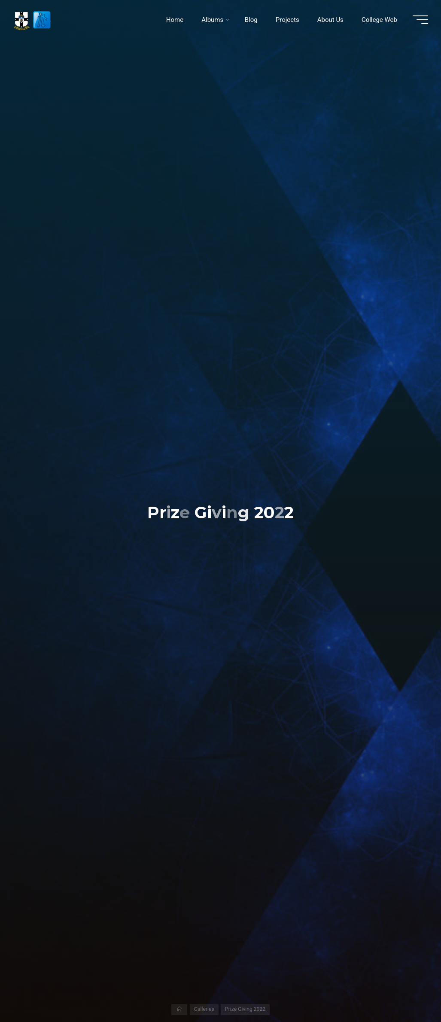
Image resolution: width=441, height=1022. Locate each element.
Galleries (204, 1009)
